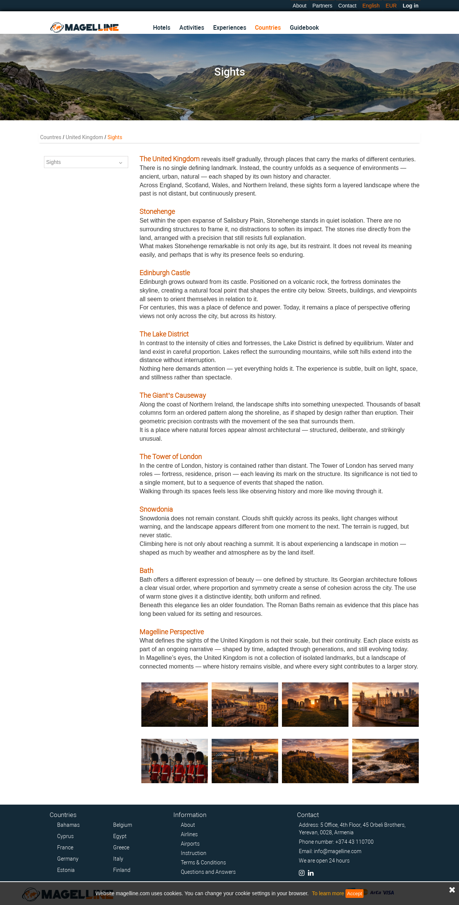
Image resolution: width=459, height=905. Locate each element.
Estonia (66, 870)
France (65, 847)
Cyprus (65, 836)
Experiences (229, 27)
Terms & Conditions (203, 863)
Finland (121, 870)
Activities (191, 27)
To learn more (328, 893)
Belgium (122, 825)
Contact (347, 6)
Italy (118, 859)
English (371, 6)
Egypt (120, 836)
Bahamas (68, 825)
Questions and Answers (208, 872)
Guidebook (304, 27)
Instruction (193, 853)
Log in (410, 6)
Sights (84, 163)
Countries (268, 27)
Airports (190, 844)
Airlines (189, 834)
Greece (121, 847)
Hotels (161, 27)
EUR (391, 6)
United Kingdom (84, 137)
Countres (50, 137)
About (300, 6)
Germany (68, 859)
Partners (322, 6)
